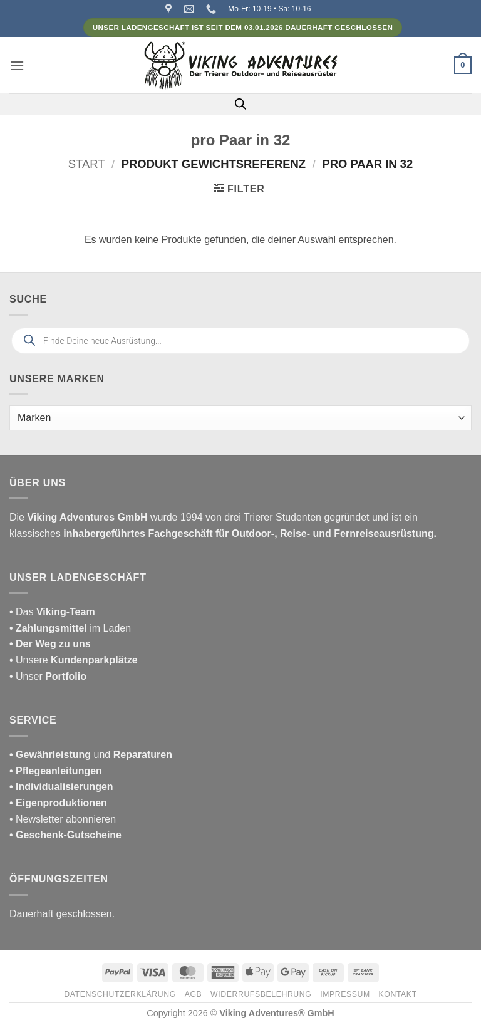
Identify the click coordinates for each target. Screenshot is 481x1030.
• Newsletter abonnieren (62, 819)
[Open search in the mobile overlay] (240, 104)
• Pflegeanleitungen (55, 771)
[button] (16, 65)
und (90, 754)
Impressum (345, 994)
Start (86, 163)
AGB (193, 994)
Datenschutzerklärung (120, 994)
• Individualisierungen (61, 786)
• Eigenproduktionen (58, 803)
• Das (52, 611)
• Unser (47, 676)
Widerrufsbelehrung (260, 994)
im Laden (70, 628)
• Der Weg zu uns (50, 643)
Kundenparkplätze (94, 660)
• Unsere (30, 660)
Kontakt (398, 994)
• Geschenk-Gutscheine (65, 835)
